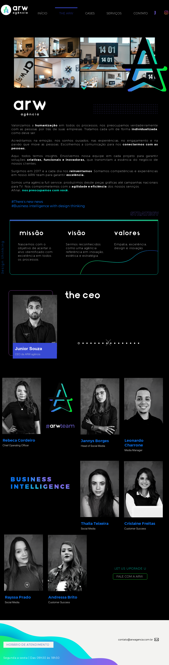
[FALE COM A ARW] (130, 577)
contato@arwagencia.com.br (135, 639)
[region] (31, 325)
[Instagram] (166, 12)
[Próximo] (107, 342)
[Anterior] (109, 342)
